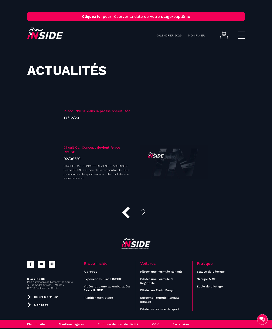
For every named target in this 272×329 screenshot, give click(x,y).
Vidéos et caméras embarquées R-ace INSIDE (107, 289)
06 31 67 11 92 (42, 297)
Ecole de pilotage (210, 287)
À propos (90, 272)
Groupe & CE (206, 279)
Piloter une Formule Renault (161, 272)
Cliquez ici (92, 16)
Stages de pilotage (211, 272)
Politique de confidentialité (118, 325)
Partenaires (181, 325)
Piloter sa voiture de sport (159, 310)
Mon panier (196, 35)
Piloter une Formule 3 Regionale (156, 281)
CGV (155, 325)
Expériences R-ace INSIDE (103, 279)
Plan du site (36, 325)
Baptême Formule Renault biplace (159, 300)
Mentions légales (71, 325)
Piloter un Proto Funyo (157, 291)
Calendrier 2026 (169, 35)
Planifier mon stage (98, 298)
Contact (37, 305)
